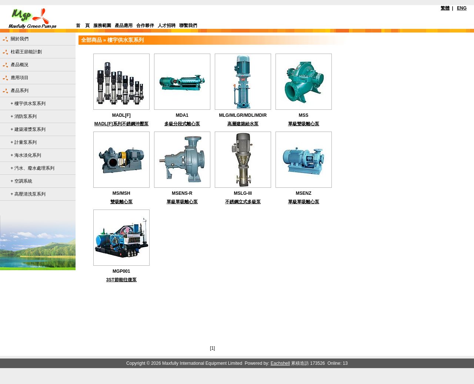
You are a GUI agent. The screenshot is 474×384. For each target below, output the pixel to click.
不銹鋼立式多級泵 (243, 201)
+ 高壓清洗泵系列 (28, 194)
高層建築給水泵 (242, 123)
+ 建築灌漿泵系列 (28, 129)
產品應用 (124, 25)
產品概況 (20, 64)
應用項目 (20, 77)
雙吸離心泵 (121, 201)
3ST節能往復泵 (121, 279)
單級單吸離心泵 (182, 201)
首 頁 (83, 25)
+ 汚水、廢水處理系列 (32, 168)
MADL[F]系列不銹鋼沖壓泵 (121, 123)
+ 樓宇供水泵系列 (28, 103)
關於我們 (20, 38)
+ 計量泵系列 (24, 142)
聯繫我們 (188, 25)
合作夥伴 (145, 25)
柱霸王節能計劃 (26, 51)
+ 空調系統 (21, 181)
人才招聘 (167, 25)
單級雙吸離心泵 (303, 123)
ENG (462, 8)
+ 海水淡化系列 (26, 155)
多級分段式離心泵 (182, 123)
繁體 (445, 8)
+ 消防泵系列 (24, 116)
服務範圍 (102, 25)
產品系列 (20, 90)
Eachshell (280, 363)
